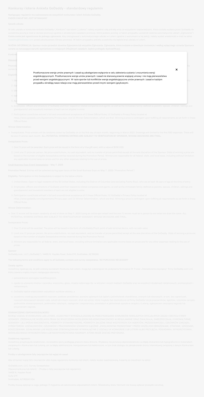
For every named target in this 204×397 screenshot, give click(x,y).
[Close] (176, 69)
